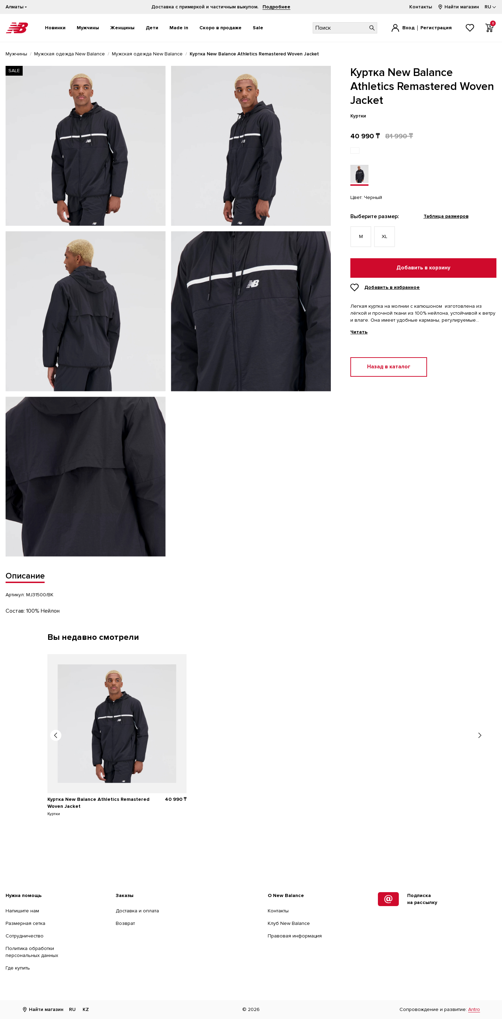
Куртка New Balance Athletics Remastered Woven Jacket (98, 802)
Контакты (420, 7)
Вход (408, 28)
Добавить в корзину (423, 268)
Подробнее (276, 7)
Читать (358, 332)
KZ (86, 1009)
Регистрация (436, 28)
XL (384, 236)
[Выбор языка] (490, 7)
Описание (25, 576)
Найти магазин (458, 7)
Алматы (14, 7)
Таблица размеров (446, 216)
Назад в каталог (388, 366)
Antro (474, 1009)
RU (72, 1009)
